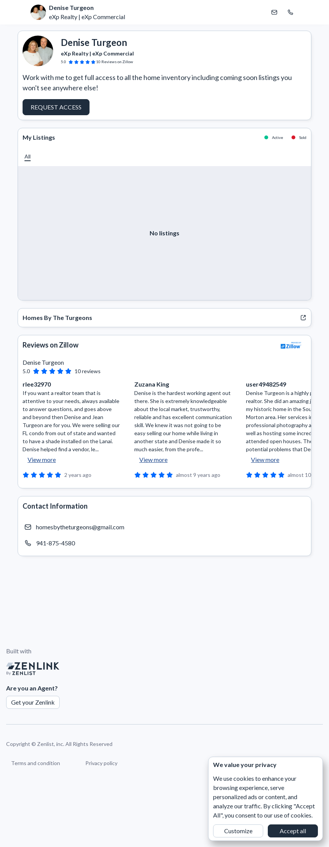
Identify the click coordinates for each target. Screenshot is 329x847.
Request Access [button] (56, 107)
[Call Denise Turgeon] (290, 12)
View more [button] (42, 459)
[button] (28, 156)
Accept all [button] (293, 830)
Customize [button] (238, 830)
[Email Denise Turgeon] (274, 12)
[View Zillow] (291, 345)
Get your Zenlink (33, 702)
